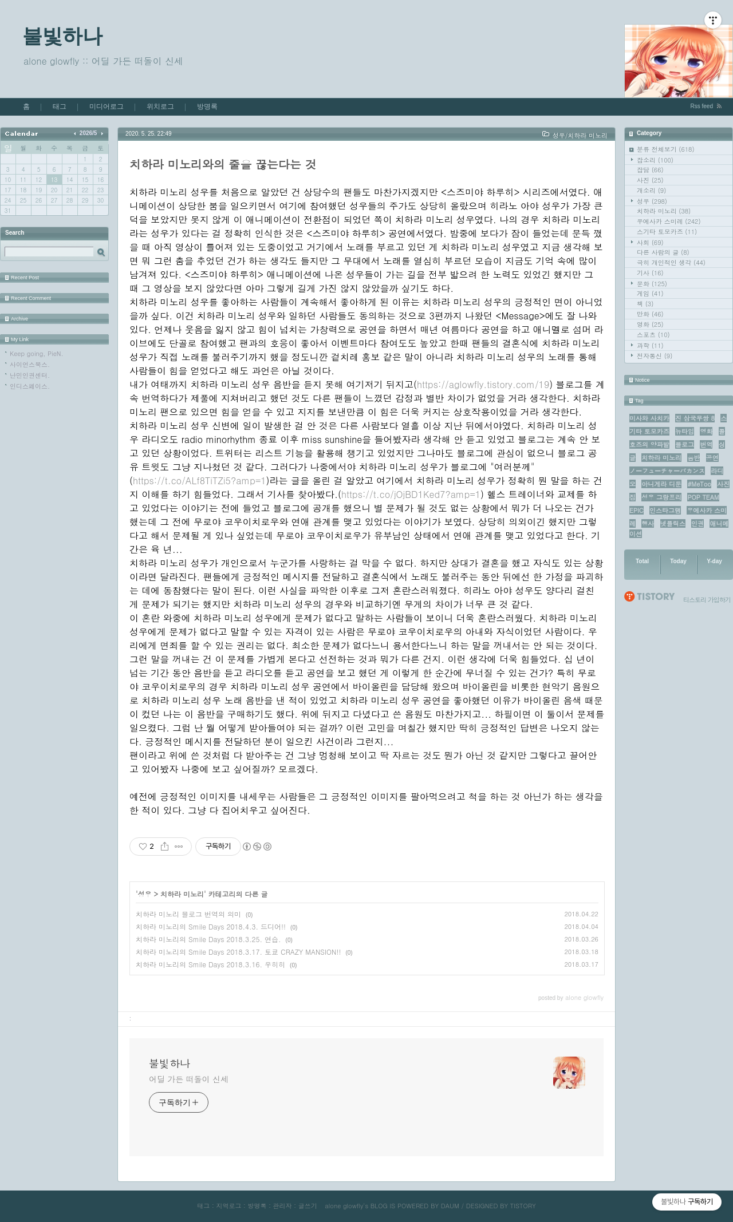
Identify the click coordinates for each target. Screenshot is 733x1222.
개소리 (651, 190)
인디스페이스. (30, 386)
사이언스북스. (30, 364)
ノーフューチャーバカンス (667, 470)
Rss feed (702, 106)
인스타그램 (665, 510)
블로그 (684, 444)
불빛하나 (62, 36)
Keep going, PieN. (37, 353)
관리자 (282, 1205)
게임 (650, 293)
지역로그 (228, 1205)
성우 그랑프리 (661, 497)
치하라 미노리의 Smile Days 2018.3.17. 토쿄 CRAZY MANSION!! (238, 951)
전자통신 (654, 355)
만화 (650, 314)
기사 (650, 272)
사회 (650, 242)
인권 (697, 523)
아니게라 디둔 (661, 484)
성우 (652, 201)
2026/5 (88, 133)
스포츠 (653, 334)
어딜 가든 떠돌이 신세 (188, 1079)
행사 (647, 523)
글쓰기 (307, 1205)
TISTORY (523, 1205)
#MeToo (699, 484)
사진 (650, 180)
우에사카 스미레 (669, 221)
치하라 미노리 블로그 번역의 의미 (188, 914)
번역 (706, 444)
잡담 (650, 169)
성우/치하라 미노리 (580, 135)
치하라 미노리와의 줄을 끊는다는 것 (223, 164)
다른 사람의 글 (663, 252)
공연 (712, 457)
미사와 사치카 (649, 418)
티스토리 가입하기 (707, 599)
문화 (652, 283)
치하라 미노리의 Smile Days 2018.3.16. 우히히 (210, 964)
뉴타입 (684, 431)
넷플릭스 (672, 523)
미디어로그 (106, 106)
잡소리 (655, 160)
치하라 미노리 (664, 211)
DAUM (450, 1205)
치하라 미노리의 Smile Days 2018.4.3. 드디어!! (211, 926)
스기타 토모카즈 (667, 231)
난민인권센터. (30, 375)
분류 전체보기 (666, 149)
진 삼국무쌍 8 (695, 418)
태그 (59, 106)
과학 (650, 345)
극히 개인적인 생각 (671, 262)
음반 (693, 457)
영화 (650, 324)
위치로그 (160, 106)
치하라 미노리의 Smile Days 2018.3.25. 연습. (208, 939)
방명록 (207, 106)
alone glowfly (344, 1205)
